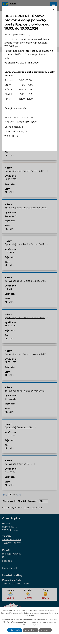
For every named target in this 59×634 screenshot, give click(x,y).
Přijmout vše (15, 630)
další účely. (29, 615)
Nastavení (45, 630)
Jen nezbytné (30, 630)
